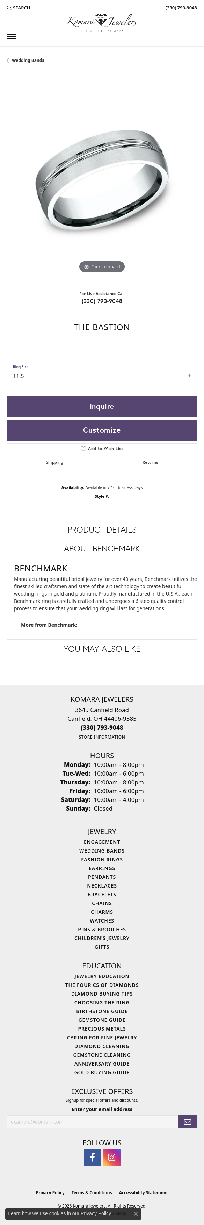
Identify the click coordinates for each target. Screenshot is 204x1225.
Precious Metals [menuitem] (102, 1028)
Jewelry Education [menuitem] (102, 976)
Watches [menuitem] (102, 920)
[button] (18, 8)
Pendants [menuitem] (102, 877)
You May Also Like (102, 648)
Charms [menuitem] (102, 912)
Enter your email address (102, 1109)
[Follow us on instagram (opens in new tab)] (112, 1157)
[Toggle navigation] (11, 36)
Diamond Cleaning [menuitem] (102, 1046)
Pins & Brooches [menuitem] (102, 929)
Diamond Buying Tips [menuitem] (102, 993)
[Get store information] (102, 737)
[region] (102, 180)
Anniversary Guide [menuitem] (102, 1063)
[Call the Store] (102, 728)
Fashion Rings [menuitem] (102, 859)
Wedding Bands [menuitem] (102, 850)
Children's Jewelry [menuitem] (102, 938)
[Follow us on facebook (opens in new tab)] (92, 1157)
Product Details (102, 529)
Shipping (55, 462)
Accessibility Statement (143, 1193)
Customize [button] (102, 430)
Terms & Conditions (92, 1193)
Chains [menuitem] (102, 903)
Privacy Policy (50, 1193)
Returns (151, 462)
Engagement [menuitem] (102, 842)
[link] (180, 8)
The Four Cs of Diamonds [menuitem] (102, 985)
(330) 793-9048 (102, 301)
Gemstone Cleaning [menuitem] (102, 1055)
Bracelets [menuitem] (102, 894)
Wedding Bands (28, 60)
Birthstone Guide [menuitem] (102, 1011)
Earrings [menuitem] (102, 868)
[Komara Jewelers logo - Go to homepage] (102, 23)
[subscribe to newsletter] (187, 1121)
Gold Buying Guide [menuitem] (102, 1072)
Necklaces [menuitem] (102, 885)
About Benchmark (102, 548)
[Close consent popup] (136, 1214)
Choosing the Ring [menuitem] (102, 1002)
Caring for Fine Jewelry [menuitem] (102, 1037)
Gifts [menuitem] (102, 946)
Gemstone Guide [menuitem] (101, 1020)
